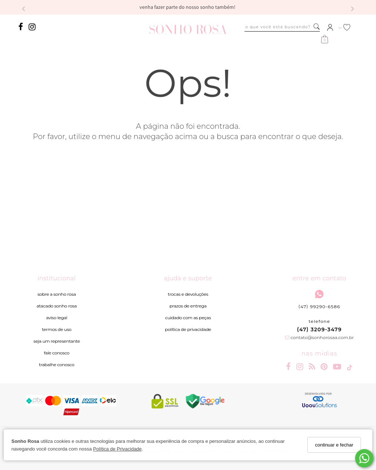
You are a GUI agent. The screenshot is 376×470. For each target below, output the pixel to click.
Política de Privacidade (117, 449)
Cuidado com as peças (188, 317)
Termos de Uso (56, 329)
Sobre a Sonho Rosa (56, 294)
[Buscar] (317, 27)
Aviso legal (56, 317)
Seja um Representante (56, 341)
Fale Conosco (56, 353)
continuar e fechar (334, 445)
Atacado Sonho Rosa (57, 306)
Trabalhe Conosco (56, 364)
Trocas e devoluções (188, 294)
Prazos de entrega (188, 306)
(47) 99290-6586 (319, 299)
